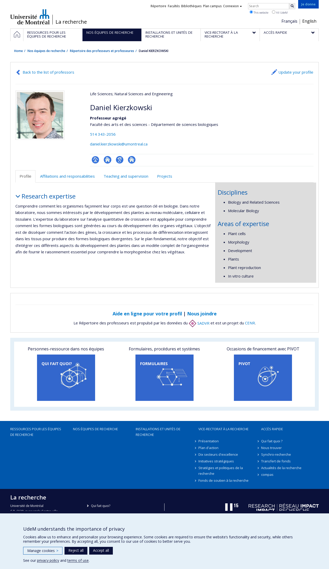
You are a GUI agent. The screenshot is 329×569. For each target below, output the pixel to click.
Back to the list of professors (48, 72)
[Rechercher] (292, 6)
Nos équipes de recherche (46, 51)
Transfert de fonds (276, 461)
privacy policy (48, 560)
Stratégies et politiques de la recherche (220, 470)
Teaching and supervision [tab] (126, 176)
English (309, 21)
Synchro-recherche (276, 454)
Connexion (232, 6)
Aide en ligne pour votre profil (147, 314)
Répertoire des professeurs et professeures (102, 51)
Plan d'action (208, 447)
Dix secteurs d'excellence (218, 454)
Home (18, 51)
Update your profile (295, 72)
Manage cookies (42, 550)
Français (289, 21)
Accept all (101, 550)
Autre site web (132, 160)
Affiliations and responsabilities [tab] (67, 176)
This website (259, 12)
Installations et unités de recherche (158, 432)
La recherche (71, 21)
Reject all (76, 550)
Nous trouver (271, 447)
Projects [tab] (164, 176)
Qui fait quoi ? (271, 441)
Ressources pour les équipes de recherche (35, 432)
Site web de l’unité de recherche (108, 160)
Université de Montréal (30, 16)
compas (267, 474)
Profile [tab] (25, 176)
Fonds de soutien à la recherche (223, 480)
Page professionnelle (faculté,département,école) (95, 160)
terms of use (78, 560)
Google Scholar (120, 160)
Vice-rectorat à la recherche (223, 429)
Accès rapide (272, 429)
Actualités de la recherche (281, 467)
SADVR (199, 323)
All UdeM (280, 12)
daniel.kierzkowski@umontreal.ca (119, 143)
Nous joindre (202, 314)
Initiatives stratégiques (216, 461)
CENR (250, 323)
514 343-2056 (103, 134)
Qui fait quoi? (100, 506)
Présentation (208, 441)
